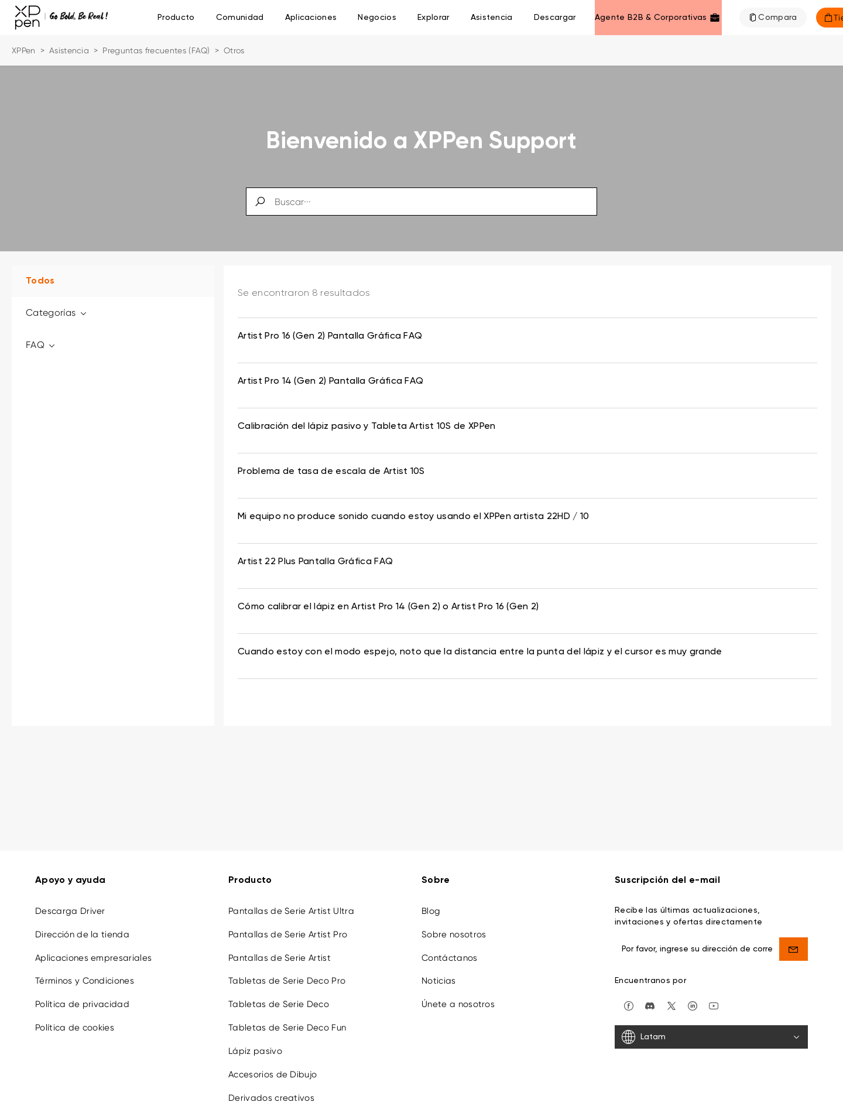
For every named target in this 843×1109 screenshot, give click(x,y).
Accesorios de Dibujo (272, 1067)
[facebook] (629, 998)
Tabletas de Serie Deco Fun (287, 1020)
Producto (176, 17)
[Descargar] (555, 17)
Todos (40, 281)
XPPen (24, 50)
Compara (777, 17)
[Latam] (711, 1030)
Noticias (439, 973)
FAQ (41, 344)
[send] (793, 942)
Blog (431, 904)
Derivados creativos (271, 1090)
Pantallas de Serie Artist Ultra (291, 904)
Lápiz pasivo (255, 1044)
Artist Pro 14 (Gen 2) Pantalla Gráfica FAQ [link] (330, 381)
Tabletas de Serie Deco (278, 997)
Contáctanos (450, 950)
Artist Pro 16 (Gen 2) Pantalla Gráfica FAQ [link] (330, 336)
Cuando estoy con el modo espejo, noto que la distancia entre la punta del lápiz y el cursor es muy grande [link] (480, 652)
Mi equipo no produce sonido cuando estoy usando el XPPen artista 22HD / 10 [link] (414, 516)
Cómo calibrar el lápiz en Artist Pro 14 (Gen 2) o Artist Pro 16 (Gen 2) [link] (388, 607)
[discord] (650, 998)
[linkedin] (693, 998)
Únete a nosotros (458, 997)
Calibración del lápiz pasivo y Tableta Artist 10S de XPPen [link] (367, 426)
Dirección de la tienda (82, 927)
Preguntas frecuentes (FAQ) (156, 50)
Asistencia (69, 50)
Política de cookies (74, 1020)
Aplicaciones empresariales (93, 950)
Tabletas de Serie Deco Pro (286, 973)
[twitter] (671, 998)
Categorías (57, 312)
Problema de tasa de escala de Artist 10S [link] (331, 471)
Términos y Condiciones (84, 973)
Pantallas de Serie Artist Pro (287, 927)
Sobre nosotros (454, 927)
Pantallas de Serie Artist (279, 950)
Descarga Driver (70, 904)
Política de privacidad (82, 997)
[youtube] (714, 998)
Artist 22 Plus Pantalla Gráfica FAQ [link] (315, 562)
